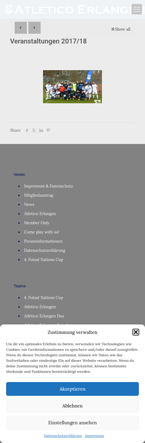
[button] (136, 332)
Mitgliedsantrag (38, 195)
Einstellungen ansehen (72, 423)
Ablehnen (72, 406)
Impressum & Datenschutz (48, 186)
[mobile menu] (137, 9)
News (29, 204)
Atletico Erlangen (40, 213)
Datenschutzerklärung (63, 435)
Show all (120, 29)
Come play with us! (41, 232)
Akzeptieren (72, 389)
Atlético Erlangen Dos (44, 316)
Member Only (36, 222)
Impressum (94, 435)
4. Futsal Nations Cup (43, 259)
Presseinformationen (43, 241)
